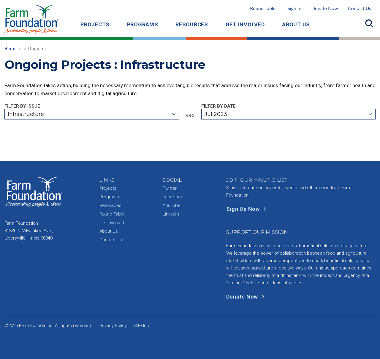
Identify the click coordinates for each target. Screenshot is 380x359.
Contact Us (359, 8)
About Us (296, 24)
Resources (191, 24)
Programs (142, 24)
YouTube (171, 205)
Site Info (142, 325)
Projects (95, 24)
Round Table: (275, 8)
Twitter (170, 188)
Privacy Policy (113, 325)
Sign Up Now (247, 209)
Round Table (111, 214)
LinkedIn (171, 214)
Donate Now (324, 8)
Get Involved (245, 24)
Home (10, 48)
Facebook (173, 197)
